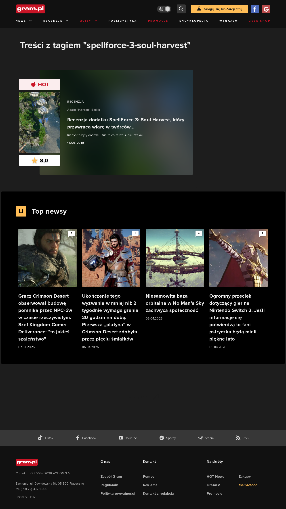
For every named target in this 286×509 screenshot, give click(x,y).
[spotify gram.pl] (167, 438)
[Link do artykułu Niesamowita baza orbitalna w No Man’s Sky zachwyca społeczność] (175, 275)
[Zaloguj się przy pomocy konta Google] (266, 9)
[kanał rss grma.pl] (242, 438)
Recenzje (56, 21)
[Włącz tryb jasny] (164, 9)
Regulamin (109, 485)
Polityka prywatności (118, 493)
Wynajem (228, 21)
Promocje (158, 21)
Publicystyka (123, 21)
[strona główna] (41, 8)
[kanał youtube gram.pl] (127, 438)
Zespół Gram (111, 476)
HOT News (216, 476)
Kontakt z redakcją (158, 493)
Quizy (89, 21)
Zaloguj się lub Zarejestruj (223, 9)
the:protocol (248, 485)
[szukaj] (181, 8)
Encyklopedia (193, 21)
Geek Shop (259, 21)
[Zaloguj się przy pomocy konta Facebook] (255, 9)
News (24, 21)
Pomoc (148, 476)
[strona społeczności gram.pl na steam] (206, 438)
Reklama (150, 485)
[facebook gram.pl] (85, 438)
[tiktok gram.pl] (45, 438)
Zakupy (245, 476)
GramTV (213, 485)
